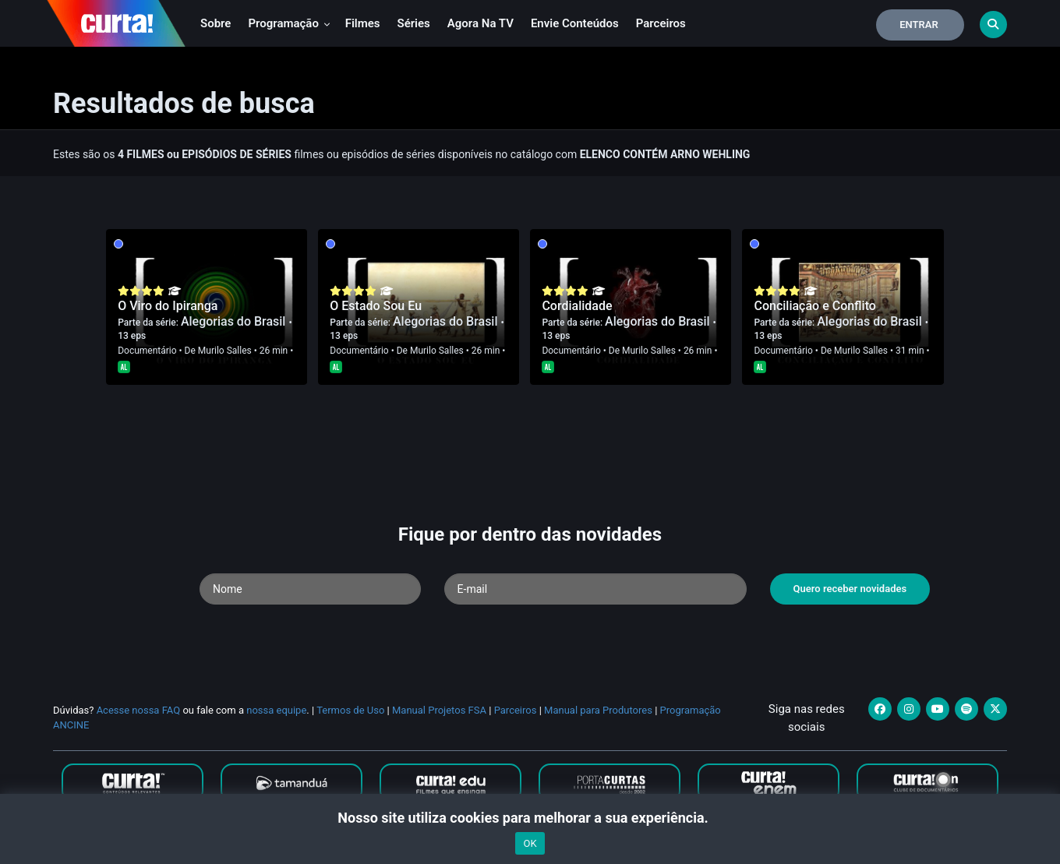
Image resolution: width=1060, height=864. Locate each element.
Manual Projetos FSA (439, 710)
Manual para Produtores (598, 710)
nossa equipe (276, 710)
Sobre (215, 23)
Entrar (918, 24)
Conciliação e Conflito (814, 305)
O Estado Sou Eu (376, 305)
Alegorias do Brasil (235, 321)
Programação (289, 23)
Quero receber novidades (850, 588)
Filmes (362, 23)
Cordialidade (577, 305)
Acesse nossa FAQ (139, 710)
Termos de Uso (350, 710)
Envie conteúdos (575, 23)
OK (529, 843)
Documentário (147, 350)
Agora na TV (480, 23)
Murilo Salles (225, 350)
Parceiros (661, 23)
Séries (414, 23)
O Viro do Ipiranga (167, 305)
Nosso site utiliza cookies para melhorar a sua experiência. (529, 817)
